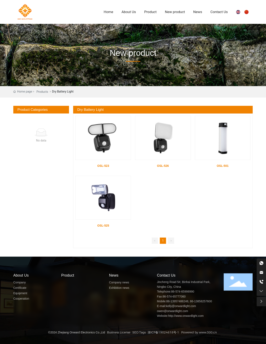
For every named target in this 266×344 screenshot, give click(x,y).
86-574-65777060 (174, 296)
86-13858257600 (201, 301)
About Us (21, 275)
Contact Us (166, 275)
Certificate (19, 287)
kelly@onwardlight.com (181, 306)
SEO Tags (139, 332)
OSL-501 (223, 165)
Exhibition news (119, 287)
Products (42, 91)
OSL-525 (103, 225)
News (113, 275)
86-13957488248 (177, 301)
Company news (119, 282)
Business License (118, 332)
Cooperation (21, 298)
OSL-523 (103, 165)
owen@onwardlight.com (172, 311)
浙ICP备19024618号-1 (163, 332)
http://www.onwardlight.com (185, 315)
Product (67, 275)
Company (19, 282)
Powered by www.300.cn (199, 332)
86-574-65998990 (182, 291)
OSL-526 (163, 165)
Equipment (20, 293)
